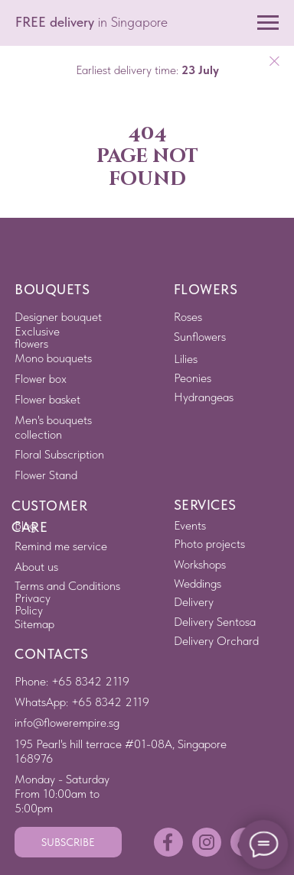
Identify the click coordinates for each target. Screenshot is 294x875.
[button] (68, 842)
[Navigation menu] (268, 23)
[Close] (274, 61)
